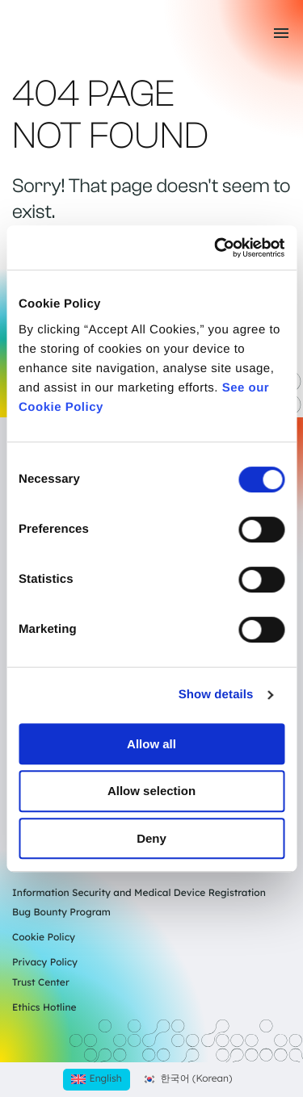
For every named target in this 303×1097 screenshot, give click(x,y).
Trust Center (40, 982)
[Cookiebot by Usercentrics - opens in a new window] (215, 247)
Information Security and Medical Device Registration (139, 892)
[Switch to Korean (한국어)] (187, 1079)
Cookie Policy (43, 937)
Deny (151, 838)
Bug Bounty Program (61, 912)
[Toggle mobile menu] (281, 33)
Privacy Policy (45, 962)
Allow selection (151, 791)
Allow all (151, 744)
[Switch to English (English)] (96, 1079)
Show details (216, 694)
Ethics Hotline (44, 1007)
